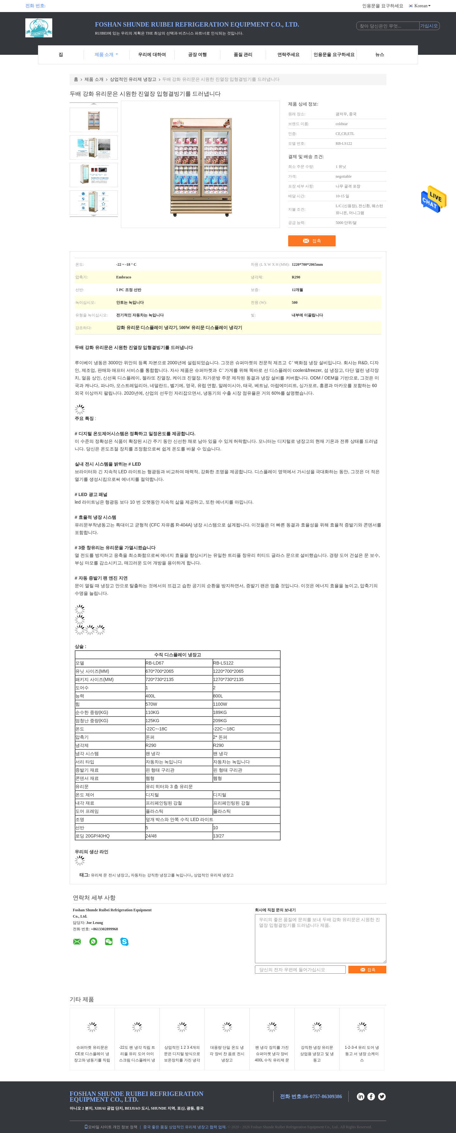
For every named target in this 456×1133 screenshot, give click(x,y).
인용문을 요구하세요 (382, 5)
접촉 (316, 240)
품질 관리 (243, 54)
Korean (423, 5)
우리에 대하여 (152, 54)
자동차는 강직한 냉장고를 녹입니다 (161, 875)
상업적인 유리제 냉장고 (133, 79)
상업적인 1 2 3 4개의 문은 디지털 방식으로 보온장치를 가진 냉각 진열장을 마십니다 (182, 1057)
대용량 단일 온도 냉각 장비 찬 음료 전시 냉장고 (227, 1053)
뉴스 (379, 54)
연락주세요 (288, 54)
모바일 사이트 (98, 1127)
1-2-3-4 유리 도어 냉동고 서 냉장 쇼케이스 (362, 1053)
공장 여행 (197, 54)
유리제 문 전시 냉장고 (109, 875)
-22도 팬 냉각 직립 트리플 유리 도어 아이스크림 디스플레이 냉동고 (137, 1057)
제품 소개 (106, 54)
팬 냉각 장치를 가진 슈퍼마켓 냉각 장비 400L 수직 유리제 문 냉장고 (272, 1057)
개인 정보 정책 (125, 1127)
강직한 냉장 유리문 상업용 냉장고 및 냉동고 (317, 1053)
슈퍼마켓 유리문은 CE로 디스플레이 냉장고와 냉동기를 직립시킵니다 (92, 1057)
